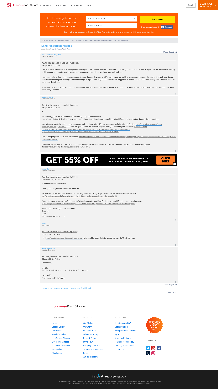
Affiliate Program (90, 357)
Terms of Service (137, 384)
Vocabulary (59, 5)
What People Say (90, 334)
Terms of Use (92, 32)
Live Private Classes (61, 338)
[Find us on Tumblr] (148, 353)
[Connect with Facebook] (166, 27)
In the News (88, 342)
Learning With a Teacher (125, 345)
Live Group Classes (60, 342)
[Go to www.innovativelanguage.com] (109, 376)
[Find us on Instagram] (153, 353)
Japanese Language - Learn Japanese (68, 40)
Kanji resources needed (56, 45)
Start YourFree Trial (208, 5)
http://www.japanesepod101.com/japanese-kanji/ (61, 196)
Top (175, 93)
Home (54, 323)
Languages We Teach (92, 345)
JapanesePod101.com (126, 381)
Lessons (44, 5)
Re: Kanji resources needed (55, 105)
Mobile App (57, 353)
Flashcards (56, 330)
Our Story (87, 327)
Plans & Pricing (89, 338)
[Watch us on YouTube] (153, 348)
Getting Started (121, 327)
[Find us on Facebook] (159, 348)
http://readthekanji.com (55, 238)
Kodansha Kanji (140, 127)
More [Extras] (90, 5)
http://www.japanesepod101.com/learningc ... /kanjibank (64, 204)
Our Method (88, 323)
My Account (120, 334)
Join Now (157, 19)
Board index (48, 40)
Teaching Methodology (124, 342)
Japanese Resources (61, 345)
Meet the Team (89, 330)
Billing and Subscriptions (125, 330)
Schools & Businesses (93, 349)
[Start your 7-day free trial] (154, 325)
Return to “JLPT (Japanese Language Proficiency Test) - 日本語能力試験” (67, 288)
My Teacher (77, 5)
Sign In (191, 5)
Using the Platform (123, 338)
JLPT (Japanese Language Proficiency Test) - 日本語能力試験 (106, 40)
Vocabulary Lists (59, 334)
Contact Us (119, 349)
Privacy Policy (101, 32)
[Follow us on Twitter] (148, 348)
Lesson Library (58, 327)
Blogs (85, 353)
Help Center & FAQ (123, 323)
